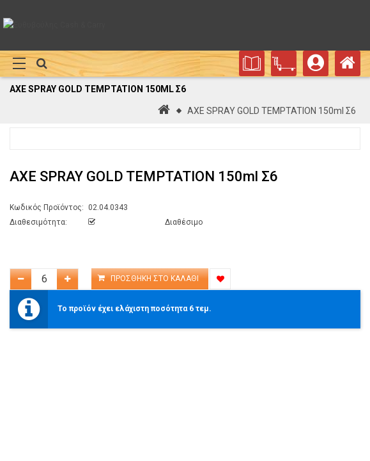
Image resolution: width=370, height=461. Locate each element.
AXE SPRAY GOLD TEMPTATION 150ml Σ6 (271, 111)
